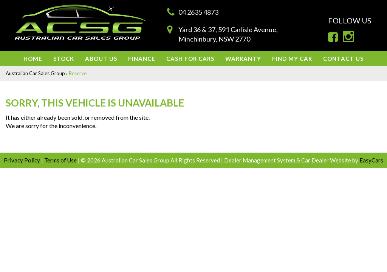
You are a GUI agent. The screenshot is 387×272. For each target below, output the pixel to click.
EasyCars (371, 160)
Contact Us (343, 58)
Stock (63, 58)
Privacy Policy (22, 160)
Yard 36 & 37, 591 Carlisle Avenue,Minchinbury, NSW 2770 (228, 34)
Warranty (243, 58)
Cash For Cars (190, 58)
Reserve (78, 73)
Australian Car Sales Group (35, 73)
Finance (141, 58)
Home (32, 58)
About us (101, 58)
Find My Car (292, 58)
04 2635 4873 (198, 12)
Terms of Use (61, 160)
